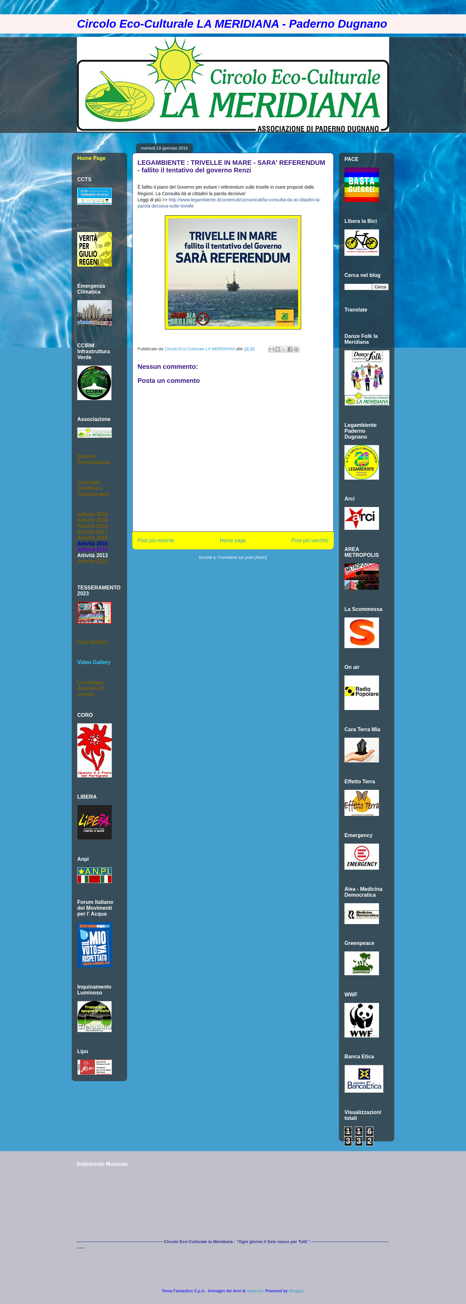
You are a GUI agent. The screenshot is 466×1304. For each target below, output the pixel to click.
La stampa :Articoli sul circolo (91, 688)
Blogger (296, 1290)
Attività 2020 (92, 514)
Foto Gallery (92, 642)
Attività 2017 (92, 532)
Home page (233, 540)
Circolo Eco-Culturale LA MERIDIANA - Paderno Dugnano (232, 23)
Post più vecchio (309, 540)
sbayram (255, 1290)
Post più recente (156, 540)
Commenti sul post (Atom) (242, 557)
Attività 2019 (92, 520)
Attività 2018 (92, 526)
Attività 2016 (92, 538)
